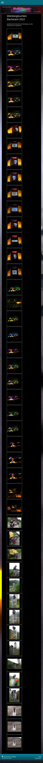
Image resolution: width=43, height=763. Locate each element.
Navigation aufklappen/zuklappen (21, 2)
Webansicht (38, 758)
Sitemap (14, 756)
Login (39, 756)
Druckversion (6, 756)
